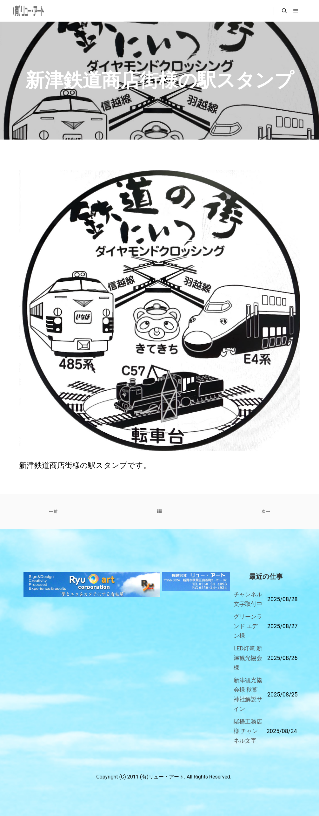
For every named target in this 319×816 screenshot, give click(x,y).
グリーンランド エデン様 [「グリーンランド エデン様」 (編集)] (248, 626)
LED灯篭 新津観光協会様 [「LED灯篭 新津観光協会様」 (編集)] (248, 658)
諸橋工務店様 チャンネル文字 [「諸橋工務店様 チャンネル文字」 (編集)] (248, 731)
